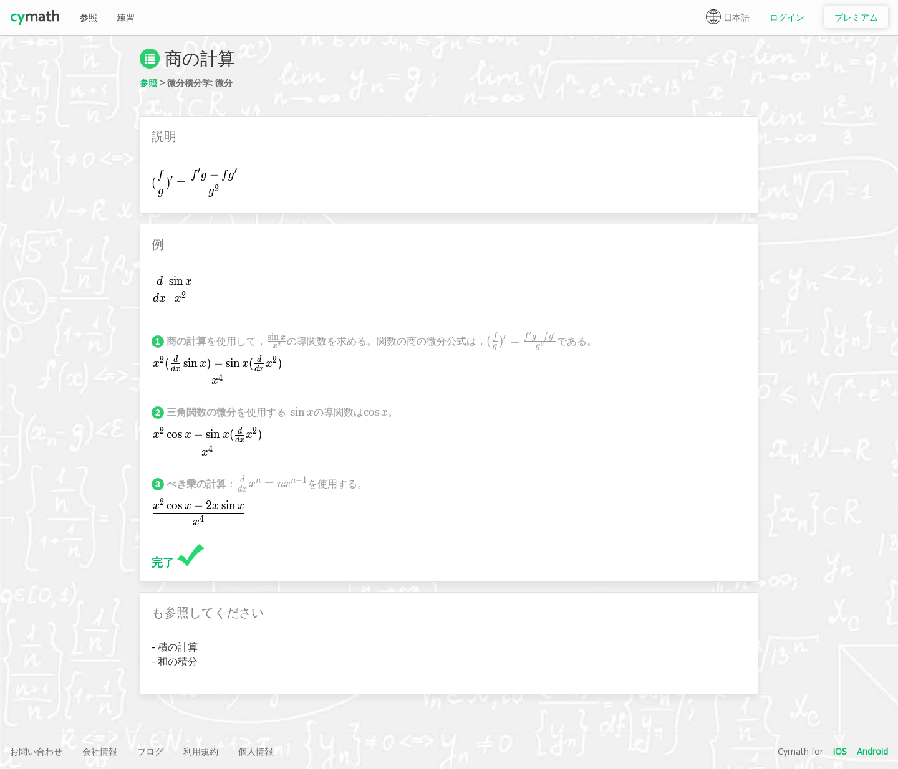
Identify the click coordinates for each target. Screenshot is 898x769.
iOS (840, 751)
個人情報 (255, 751)
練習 (126, 17)
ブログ (150, 751)
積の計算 (178, 647)
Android (872, 751)
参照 (88, 17)
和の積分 (178, 661)
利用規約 (200, 751)
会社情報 (99, 751)
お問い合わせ (36, 751)
